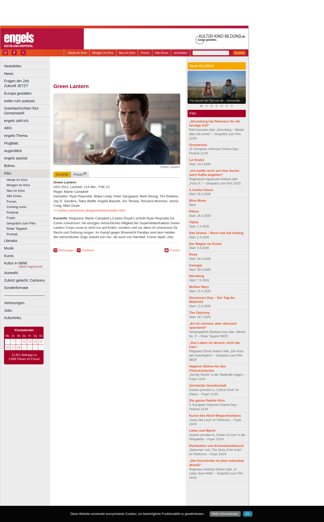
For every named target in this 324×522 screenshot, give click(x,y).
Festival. (13, 212)
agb (145, 493)
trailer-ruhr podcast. (20, 101)
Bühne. (10, 166)
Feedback (88, 250)
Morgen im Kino (102, 53)
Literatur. (11, 241)
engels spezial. (16, 158)
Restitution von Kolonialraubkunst (216, 446)
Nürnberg (196, 276)
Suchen (239, 53)
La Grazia (196, 160)
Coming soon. (17, 207)
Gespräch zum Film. (21, 223)
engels (101, 497)
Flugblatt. (11, 143)
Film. (8, 173)
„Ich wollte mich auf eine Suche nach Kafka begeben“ (214, 173)
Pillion (194, 211)
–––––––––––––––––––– (24, 295)
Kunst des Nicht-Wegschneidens (215, 415)
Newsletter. (13, 66)
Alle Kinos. (14, 196)
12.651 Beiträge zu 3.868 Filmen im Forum (24, 357)
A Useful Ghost (201, 190)
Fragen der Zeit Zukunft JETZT (27, 83)
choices (90, 497)
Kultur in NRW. (16, 263)
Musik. (9, 248)
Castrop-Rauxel (104, 502)
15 (41, 341)
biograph (76, 497)
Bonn (88, 502)
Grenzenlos (198, 145)
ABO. (8, 128)
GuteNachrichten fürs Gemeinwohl (21, 110)
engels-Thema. (16, 136)
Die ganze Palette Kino (207, 400)
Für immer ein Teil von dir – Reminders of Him (218, 100)
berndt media (95, 493)
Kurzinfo (62, 174)
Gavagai (195, 265)
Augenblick (13, 151)
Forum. (12, 201)
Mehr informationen (225, 514)
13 (29, 341)
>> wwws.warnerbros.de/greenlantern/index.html (89, 210)
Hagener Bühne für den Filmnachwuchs (207, 368)
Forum (145, 53)
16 (7, 347)
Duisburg (154, 502)
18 (18, 347)
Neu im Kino (127, 53)
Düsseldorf (139, 502)
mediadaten (158, 493)
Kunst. (9, 256)
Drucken (175, 250)
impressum (113, 493)
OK (248, 514)
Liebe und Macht (202, 430)
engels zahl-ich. (16, 121)
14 (35, 341)
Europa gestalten (18, 93)
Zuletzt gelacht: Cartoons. (25, 280)
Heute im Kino (77, 53)
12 (24, 341)
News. (9, 74)
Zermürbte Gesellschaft (207, 385)
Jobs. (8, 310)
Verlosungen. (14, 303)
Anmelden (180, 53)
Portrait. (12, 234)
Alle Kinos (161, 53)
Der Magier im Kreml (205, 244)
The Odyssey (199, 313)
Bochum (78, 502)
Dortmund (123, 502)
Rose (193, 254)
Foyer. (11, 218)
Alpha (193, 222)
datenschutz (132, 493)
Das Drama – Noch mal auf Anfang (216, 233)
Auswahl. (11, 273)
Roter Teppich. (17, 229)
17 (13, 347)
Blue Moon (197, 200)
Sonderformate (16, 288)
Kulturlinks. (13, 318)
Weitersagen (66, 250)
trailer (116, 497)
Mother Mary (199, 287)
